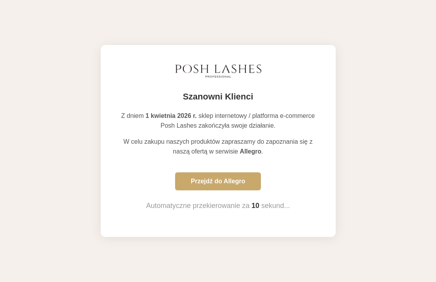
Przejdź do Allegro (218, 181)
